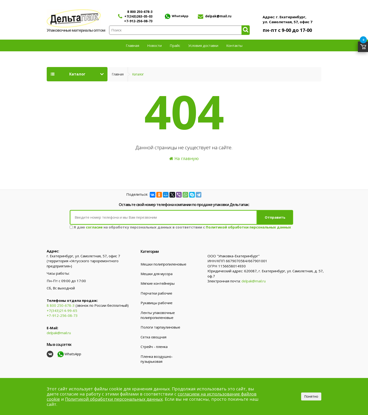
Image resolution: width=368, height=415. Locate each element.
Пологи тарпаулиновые (160, 327)
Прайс (175, 45)
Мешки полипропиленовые (163, 264)
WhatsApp (176, 16)
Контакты (234, 45)
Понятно (311, 396)
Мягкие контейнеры (158, 283)
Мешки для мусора (156, 273)
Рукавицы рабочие (156, 302)
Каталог (68, 74)
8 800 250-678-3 (140, 11)
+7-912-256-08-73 (138, 21)
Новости (154, 45)
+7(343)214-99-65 (62, 310)
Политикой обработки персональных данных (248, 227)
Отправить (275, 217)
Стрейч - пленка (154, 346)
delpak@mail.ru (218, 16)
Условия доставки (203, 45)
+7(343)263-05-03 (138, 16)
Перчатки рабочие (156, 293)
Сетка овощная (153, 337)
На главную (184, 158)
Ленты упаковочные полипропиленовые (158, 315)
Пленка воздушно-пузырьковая (157, 359)
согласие (94, 227)
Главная (132, 45)
